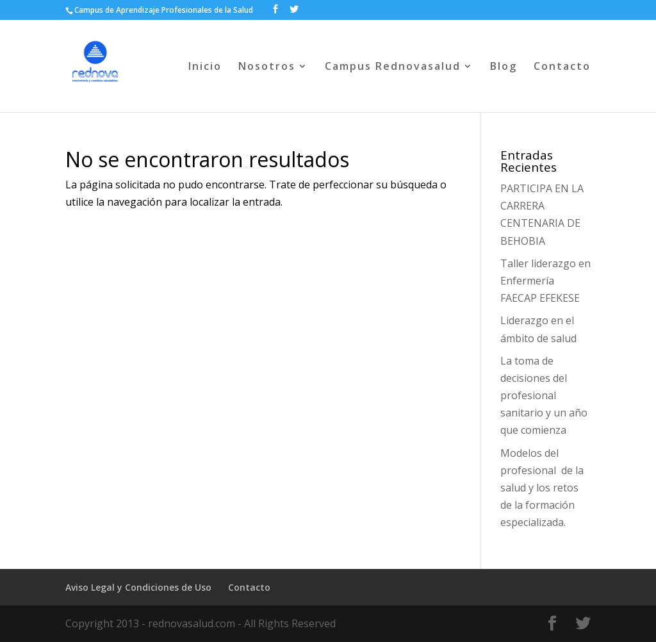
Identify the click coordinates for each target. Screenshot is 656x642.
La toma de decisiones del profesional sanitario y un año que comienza (543, 396)
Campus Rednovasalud (393, 67)
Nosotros (266, 67)
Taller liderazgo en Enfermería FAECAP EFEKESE (545, 280)
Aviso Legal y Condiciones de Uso (138, 587)
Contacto (562, 67)
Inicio (205, 67)
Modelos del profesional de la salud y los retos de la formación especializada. (542, 488)
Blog (503, 67)
